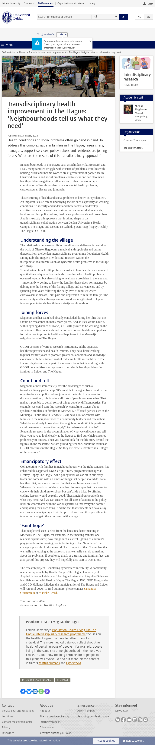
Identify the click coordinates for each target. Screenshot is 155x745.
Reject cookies (135, 741)
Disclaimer (8, 733)
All (95, 16)
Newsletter (121, 711)
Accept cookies (106, 741)
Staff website (8, 52)
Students (29, 3)
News (22, 52)
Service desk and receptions (18, 711)
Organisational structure (70, 3)
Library (91, 3)
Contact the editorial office (17, 722)
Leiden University (11, 3)
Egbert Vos (73, 663)
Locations (7, 716)
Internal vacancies (50, 722)
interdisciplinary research (37, 680)
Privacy (6, 727)
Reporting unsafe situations (93, 716)
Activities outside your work (56, 733)
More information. (50, 740)
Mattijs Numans (49, 663)
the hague (63, 680)
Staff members (45, 3)
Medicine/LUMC (133, 148)
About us (45, 711)
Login (150, 3)
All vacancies (47, 727)
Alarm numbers (86, 711)
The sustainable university (54, 716)
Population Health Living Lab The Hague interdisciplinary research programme (61, 632)
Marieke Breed (48, 592)
